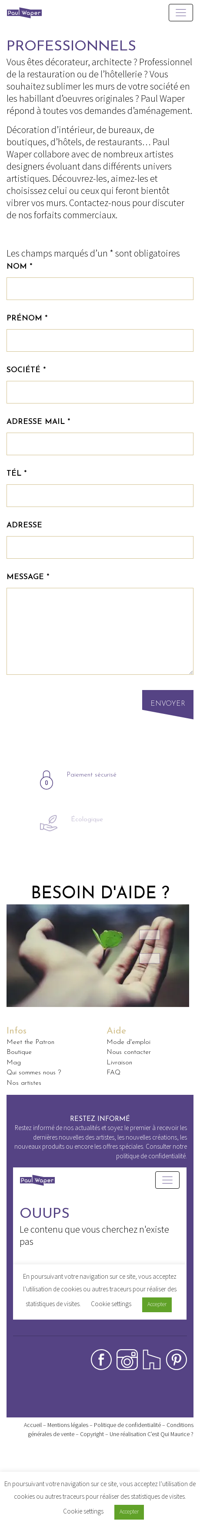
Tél (17, 473)
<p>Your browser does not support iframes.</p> (100, 1251)
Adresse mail (38, 422)
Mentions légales (67, 1425)
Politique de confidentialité (127, 1425)
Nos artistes (24, 1083)
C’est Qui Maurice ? (170, 1434)
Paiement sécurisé (92, 800)
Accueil (33, 1425)
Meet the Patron (30, 1042)
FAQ (113, 1072)
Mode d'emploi (128, 1042)
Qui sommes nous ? (34, 1072)
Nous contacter (129, 1052)
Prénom (27, 318)
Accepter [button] (129, 1511)
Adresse (24, 525)
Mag (14, 1062)
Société (26, 370)
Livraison (119, 1062)
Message (28, 577)
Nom (19, 266)
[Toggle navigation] (181, 12)
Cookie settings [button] (83, 1511)
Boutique (19, 1052)
